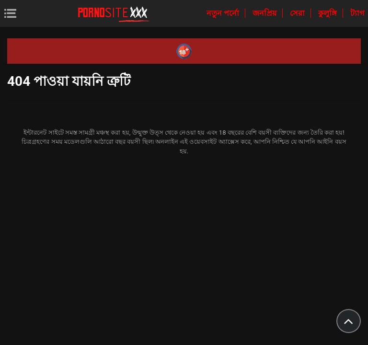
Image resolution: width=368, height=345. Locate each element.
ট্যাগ (357, 13)
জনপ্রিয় (265, 13)
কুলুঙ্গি (328, 13)
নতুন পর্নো (224, 13)
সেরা (298, 13)
